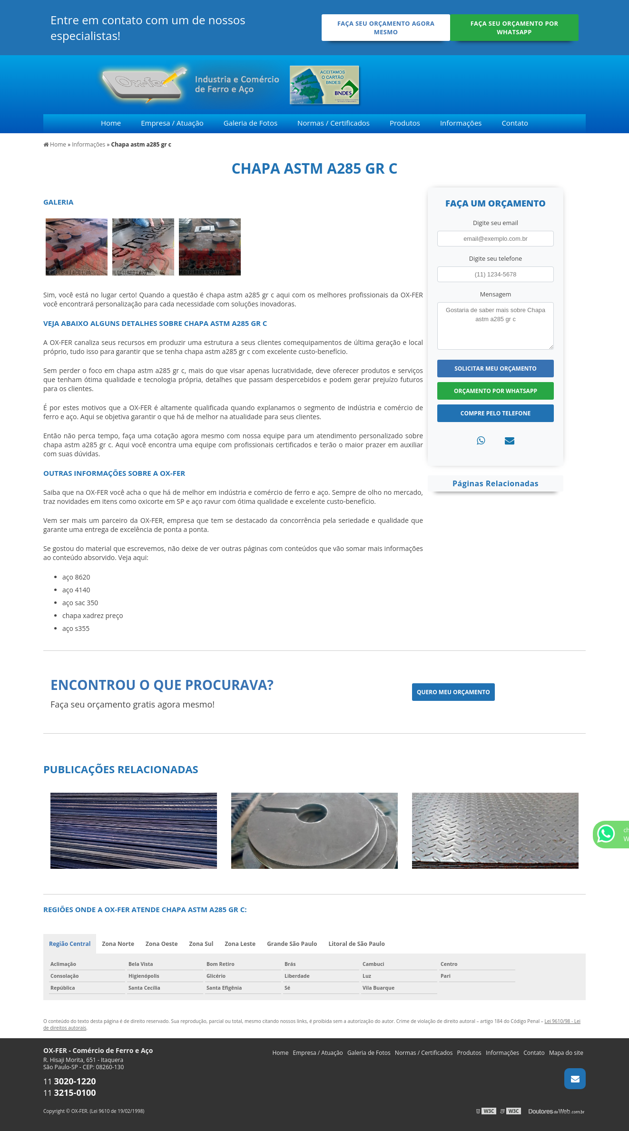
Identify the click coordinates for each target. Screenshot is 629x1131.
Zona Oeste (162, 944)
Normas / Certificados (333, 123)
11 (69, 1081)
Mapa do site (566, 1053)
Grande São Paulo (292, 944)
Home (111, 123)
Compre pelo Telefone (496, 413)
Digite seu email (495, 222)
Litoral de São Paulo (356, 944)
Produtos (405, 123)
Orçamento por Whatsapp (495, 391)
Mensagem (495, 294)
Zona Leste (240, 944)
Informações (461, 123)
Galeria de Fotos (250, 123)
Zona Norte (118, 944)
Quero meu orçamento (453, 692)
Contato (514, 123)
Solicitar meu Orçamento (495, 368)
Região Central (69, 944)
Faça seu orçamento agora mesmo (385, 27)
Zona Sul (201, 944)
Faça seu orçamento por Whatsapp (515, 27)
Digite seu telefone (495, 258)
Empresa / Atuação (172, 123)
